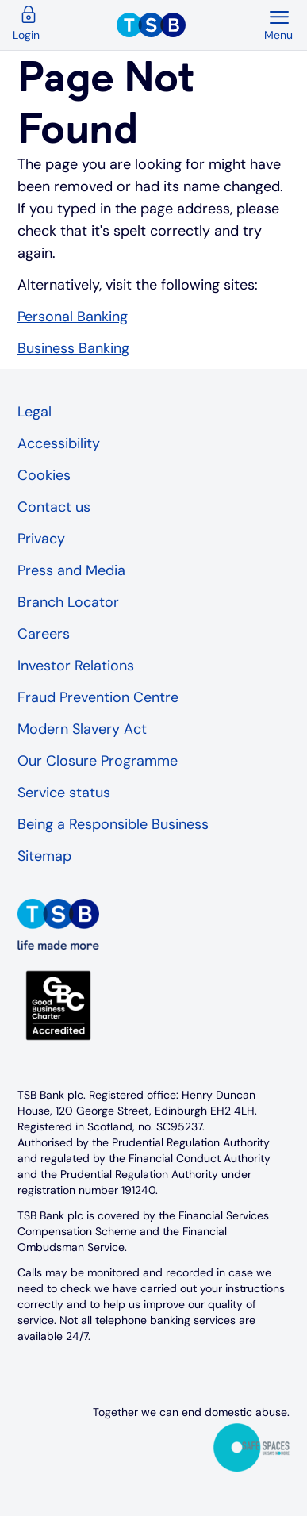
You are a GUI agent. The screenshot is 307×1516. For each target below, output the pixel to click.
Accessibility (58, 443)
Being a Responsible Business (113, 824)
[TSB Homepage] (190, 25)
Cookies (44, 475)
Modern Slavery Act (82, 729)
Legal (34, 411)
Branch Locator (68, 602)
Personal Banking (72, 316)
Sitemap (44, 855)
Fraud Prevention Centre (97, 697)
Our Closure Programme (97, 760)
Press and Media (71, 570)
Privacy (41, 538)
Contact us (53, 506)
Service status (63, 792)
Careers (43, 633)
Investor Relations (75, 665)
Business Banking (73, 348)
